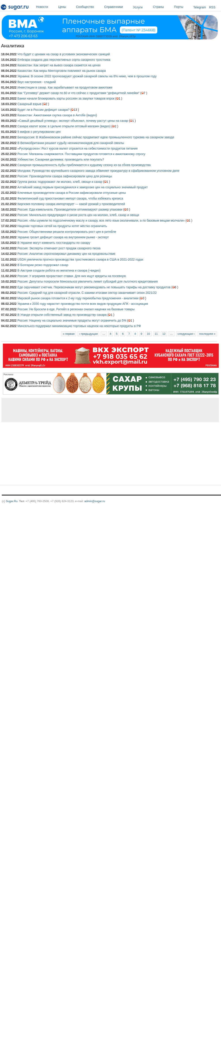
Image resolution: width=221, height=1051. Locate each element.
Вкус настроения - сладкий (36, 82)
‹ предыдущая (88, 333)
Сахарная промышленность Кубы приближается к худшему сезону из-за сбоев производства (84, 165)
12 (163, 333)
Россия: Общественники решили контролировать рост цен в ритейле (66, 231)
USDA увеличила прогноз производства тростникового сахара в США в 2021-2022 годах (80, 259)
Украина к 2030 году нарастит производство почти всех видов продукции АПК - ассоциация (82, 303)
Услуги (138, 7)
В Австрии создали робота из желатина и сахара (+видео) (59, 270)
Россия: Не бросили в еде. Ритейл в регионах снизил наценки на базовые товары (76, 309)
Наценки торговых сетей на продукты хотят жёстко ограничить (62, 226)
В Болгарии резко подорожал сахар (42, 265)
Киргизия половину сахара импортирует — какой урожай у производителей (71, 204)
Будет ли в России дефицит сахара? (43, 109)
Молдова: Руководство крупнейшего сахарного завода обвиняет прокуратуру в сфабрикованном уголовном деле (98, 170)
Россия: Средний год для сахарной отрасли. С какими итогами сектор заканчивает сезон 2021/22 (87, 292)
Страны (162, 6)
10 (148, 333)
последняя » (207, 333)
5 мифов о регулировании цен (39, 131)
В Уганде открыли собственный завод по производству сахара (62, 314)
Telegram (199, 7)
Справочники (117, 6)
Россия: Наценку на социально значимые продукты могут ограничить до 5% (71, 320)
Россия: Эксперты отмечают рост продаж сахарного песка (58, 248)
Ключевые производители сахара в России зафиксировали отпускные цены (71, 192)
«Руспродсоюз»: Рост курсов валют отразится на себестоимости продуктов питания (77, 148)
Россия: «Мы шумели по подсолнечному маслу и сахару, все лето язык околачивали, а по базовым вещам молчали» (101, 220)
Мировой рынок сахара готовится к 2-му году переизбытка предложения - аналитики (78, 298)
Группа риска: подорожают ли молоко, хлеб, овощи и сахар (59, 181)
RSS (212, 7)
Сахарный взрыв (29, 104)
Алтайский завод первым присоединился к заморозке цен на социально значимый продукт (82, 187)
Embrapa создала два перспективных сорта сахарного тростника (63, 59)
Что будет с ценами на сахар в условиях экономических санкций (63, 54)
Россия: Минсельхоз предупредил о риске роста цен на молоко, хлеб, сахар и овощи (78, 215)
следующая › (186, 333)
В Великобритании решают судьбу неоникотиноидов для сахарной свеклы (70, 143)
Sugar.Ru (11, 501)
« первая (68, 333)
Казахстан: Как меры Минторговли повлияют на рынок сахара (61, 70)
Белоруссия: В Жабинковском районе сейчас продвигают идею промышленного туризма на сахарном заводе (95, 137)
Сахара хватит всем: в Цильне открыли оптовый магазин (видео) (64, 126)
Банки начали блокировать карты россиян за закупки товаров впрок (65, 98)
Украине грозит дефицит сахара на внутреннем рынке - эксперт (63, 237)
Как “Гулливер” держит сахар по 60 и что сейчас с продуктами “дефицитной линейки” (78, 93)
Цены (66, 6)
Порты (182, 6)
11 (156, 333)
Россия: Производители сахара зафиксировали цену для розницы (64, 176)
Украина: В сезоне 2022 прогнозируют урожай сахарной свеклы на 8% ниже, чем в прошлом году (87, 76)
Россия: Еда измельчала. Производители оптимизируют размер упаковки (70, 209)
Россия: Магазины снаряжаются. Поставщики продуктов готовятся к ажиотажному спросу (81, 154)
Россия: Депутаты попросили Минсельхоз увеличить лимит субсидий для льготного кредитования (87, 281)
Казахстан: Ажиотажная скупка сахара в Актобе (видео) (57, 115)
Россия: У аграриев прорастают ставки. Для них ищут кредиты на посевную (71, 276)
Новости (46, 6)
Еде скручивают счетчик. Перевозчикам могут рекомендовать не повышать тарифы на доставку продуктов (94, 287)
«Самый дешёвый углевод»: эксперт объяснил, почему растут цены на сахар (72, 120)
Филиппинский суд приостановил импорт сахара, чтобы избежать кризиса (70, 198)
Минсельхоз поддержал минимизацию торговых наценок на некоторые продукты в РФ (79, 326)
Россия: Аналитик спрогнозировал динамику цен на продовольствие (66, 253)
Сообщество (89, 6)
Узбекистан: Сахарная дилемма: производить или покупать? (60, 159)
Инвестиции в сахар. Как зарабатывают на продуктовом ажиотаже (64, 87)
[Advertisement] (60, 410)
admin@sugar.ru (94, 501)
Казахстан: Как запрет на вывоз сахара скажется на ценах (59, 65)
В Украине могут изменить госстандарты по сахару (53, 242)
